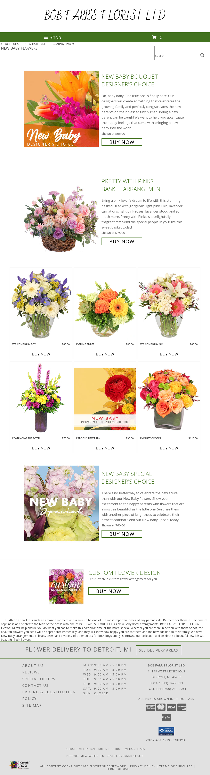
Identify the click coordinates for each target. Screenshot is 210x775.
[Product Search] (177, 55)
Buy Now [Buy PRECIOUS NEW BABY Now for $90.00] (105, 448)
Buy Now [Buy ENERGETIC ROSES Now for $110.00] (169, 448)
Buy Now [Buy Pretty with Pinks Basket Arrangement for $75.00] (122, 241)
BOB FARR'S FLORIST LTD (105, 16)
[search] (202, 55)
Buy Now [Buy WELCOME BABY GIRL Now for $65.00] (169, 354)
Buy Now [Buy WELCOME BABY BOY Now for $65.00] (41, 354)
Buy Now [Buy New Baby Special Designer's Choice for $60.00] (122, 534)
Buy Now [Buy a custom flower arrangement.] (108, 591)
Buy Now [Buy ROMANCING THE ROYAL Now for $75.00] (41, 448)
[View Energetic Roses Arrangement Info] (169, 399)
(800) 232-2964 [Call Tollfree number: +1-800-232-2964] (174, 689)
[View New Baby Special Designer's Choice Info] (61, 503)
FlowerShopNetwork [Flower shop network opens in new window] (108, 766)
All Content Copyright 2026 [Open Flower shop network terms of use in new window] (64, 766)
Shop (52, 37)
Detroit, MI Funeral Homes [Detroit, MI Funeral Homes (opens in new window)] (86, 748)
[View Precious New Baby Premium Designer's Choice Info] (105, 399)
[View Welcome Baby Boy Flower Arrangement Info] (41, 305)
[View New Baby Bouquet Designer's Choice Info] (61, 109)
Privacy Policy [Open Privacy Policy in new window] (142, 766)
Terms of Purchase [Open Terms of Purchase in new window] (176, 766)
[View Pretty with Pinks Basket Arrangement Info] (61, 211)
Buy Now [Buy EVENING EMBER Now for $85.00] (105, 354)
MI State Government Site (123, 756)
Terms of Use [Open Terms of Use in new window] (117, 768)
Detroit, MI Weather (82, 756)
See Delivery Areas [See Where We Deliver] (158, 650)
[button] (166, 731)
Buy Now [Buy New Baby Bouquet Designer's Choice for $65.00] (122, 142)
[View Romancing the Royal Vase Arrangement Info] (41, 399)
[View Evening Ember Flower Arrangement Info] (105, 305)
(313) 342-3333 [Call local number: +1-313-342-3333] (172, 683)
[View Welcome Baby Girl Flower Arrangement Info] (169, 305)
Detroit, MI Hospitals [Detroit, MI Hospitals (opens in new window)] (128, 748)
